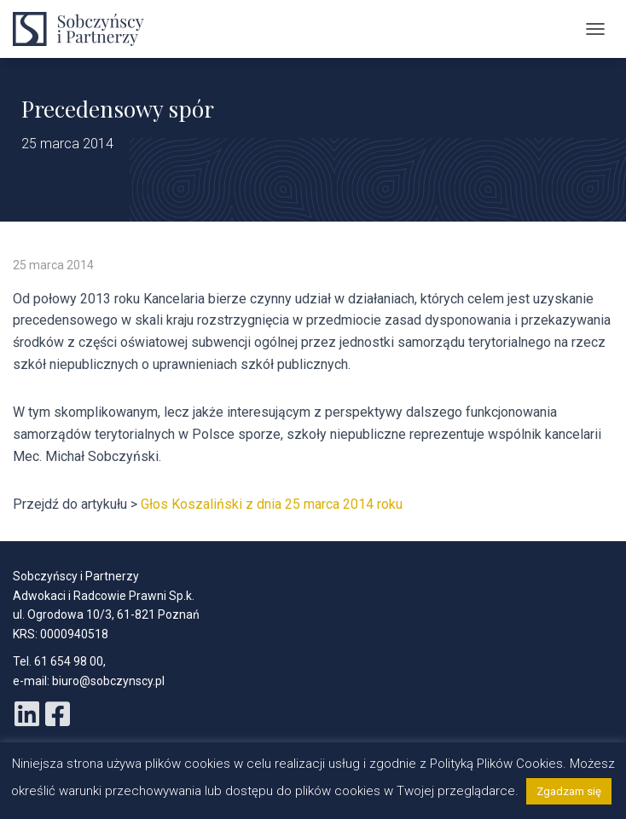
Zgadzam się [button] (568, 791)
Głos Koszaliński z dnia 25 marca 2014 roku (272, 504)
